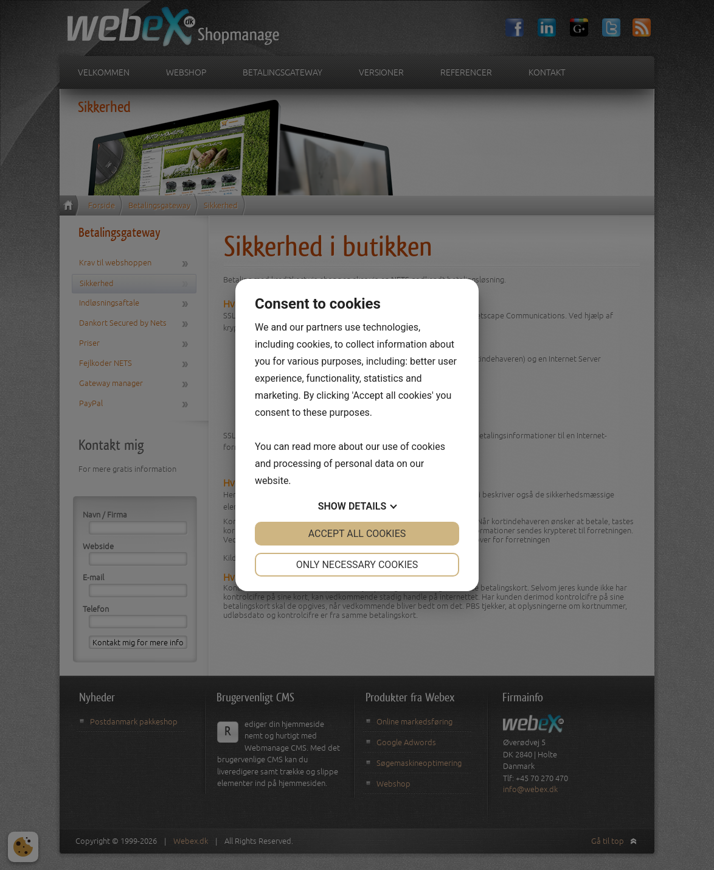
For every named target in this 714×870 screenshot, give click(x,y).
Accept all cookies (357, 533)
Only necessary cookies (357, 564)
